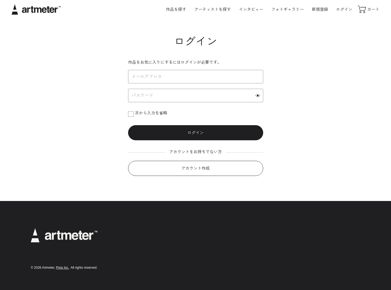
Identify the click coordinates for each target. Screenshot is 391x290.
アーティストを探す (212, 9)
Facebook (315, 247)
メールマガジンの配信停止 (250, 253)
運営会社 (236, 260)
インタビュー (251, 9)
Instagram (315, 231)
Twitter (312, 239)
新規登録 (320, 9)
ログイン (344, 9)
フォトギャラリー (287, 9)
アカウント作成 (195, 168)
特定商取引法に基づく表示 (250, 245)
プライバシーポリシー (246, 238)
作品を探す (176, 9)
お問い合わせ (239, 267)
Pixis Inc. (62, 267)
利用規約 (236, 231)
